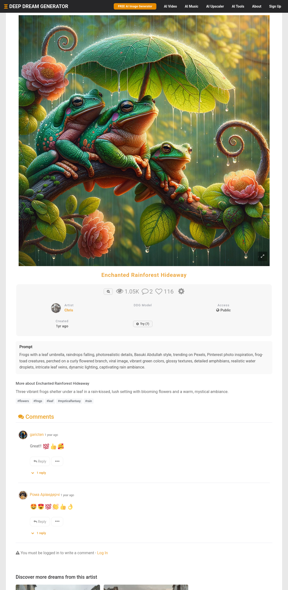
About (256, 6)
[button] (40, 471)
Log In (102, 553)
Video (170, 6)
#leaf (50, 401)
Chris (68, 310)
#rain (88, 401)
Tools (238, 6)
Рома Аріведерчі (45, 494)
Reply (40, 461)
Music (191, 6)
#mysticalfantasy (69, 401)
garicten (37, 434)
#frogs (37, 401)
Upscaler (215, 6)
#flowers (23, 401)
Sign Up (275, 6)
